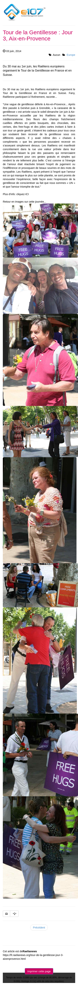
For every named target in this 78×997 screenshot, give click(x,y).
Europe (71, 54)
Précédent (39, 927)
